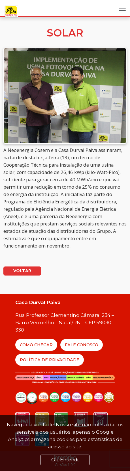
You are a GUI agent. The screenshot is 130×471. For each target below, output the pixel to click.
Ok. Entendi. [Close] (65, 460)
